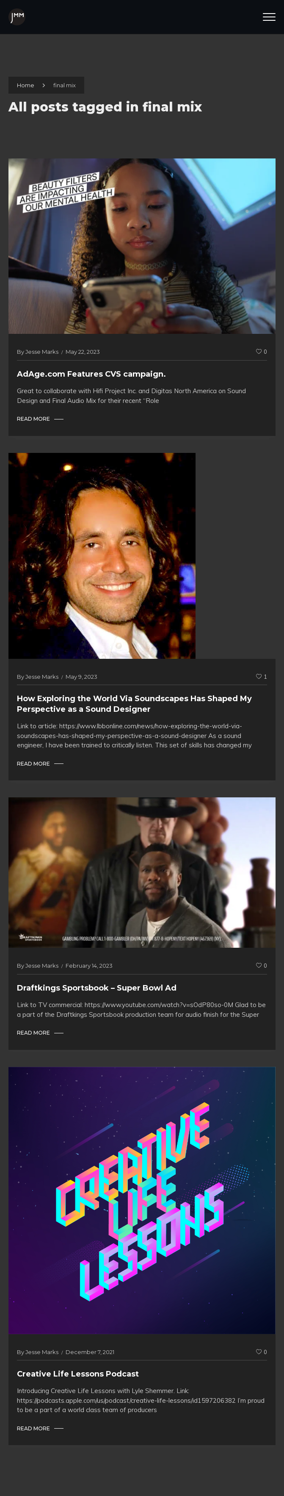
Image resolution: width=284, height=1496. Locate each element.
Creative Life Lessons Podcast (78, 1374)
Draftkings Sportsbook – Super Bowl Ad (96, 988)
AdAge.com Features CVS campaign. (91, 374)
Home (25, 85)
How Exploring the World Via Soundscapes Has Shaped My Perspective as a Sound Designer (134, 704)
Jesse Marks (41, 351)
